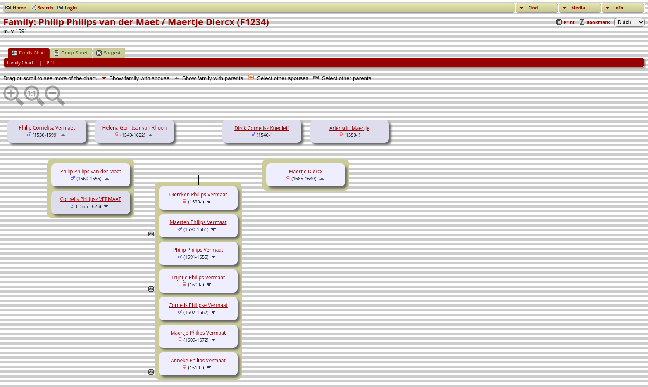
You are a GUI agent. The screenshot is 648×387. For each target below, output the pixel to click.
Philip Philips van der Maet (91, 171)
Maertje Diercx (306, 171)
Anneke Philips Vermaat (198, 360)
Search (45, 8)
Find (533, 8)
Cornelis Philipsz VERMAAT (91, 199)
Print (569, 22)
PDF (51, 62)
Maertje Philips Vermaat (198, 332)
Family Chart (28, 53)
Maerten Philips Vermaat (198, 222)
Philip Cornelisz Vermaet (47, 127)
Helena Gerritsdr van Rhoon (134, 127)
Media (578, 8)
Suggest (108, 53)
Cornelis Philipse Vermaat (198, 305)
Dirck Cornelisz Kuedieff (261, 128)
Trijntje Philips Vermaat (198, 277)
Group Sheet (70, 53)
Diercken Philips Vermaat (198, 194)
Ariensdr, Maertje (349, 128)
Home (19, 8)
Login (71, 8)
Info (618, 8)
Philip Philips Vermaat (198, 249)
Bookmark (598, 22)
